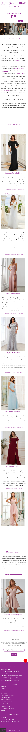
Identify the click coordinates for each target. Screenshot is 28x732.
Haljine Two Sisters (13, 678)
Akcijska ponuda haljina (7, 708)
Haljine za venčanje (6, 702)
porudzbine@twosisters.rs (14, 13)
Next (27, 29)
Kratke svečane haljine (7, 704)
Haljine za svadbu (6, 697)
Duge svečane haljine (7, 691)
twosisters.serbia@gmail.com (13, 675)
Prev (0, 29)
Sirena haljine (5, 693)
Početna (3, 686)
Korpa (4, 729)
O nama (3, 688)
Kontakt (3, 710)
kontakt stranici (5, 90)
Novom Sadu (20, 73)
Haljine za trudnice (6, 699)
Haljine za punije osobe (7, 695)
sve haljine (17, 60)
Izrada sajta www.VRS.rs (14, 730)
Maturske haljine (5, 706)
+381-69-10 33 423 (13, 7)
